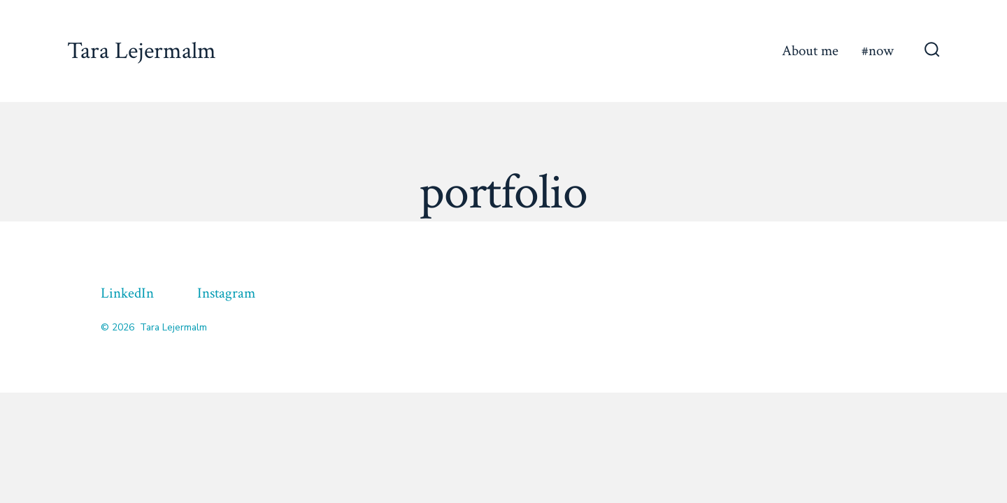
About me (810, 50)
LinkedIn (127, 293)
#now (878, 50)
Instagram (226, 293)
